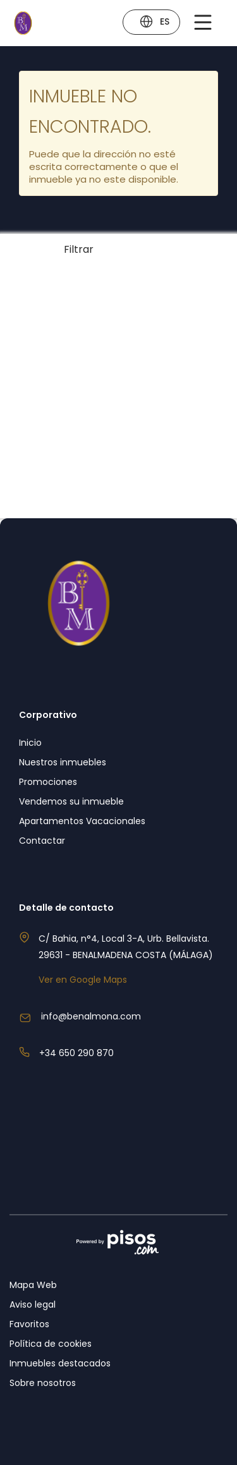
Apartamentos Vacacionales (82, 821)
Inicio (30, 743)
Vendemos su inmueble (71, 801)
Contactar (42, 841)
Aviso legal (32, 1304)
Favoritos (29, 1324)
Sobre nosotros (42, 1383)
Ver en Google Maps (83, 979)
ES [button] (154, 23)
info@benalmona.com (91, 1016)
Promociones (48, 782)
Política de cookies (50, 1344)
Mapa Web (33, 1285)
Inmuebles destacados (60, 1363)
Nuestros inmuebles (62, 762)
